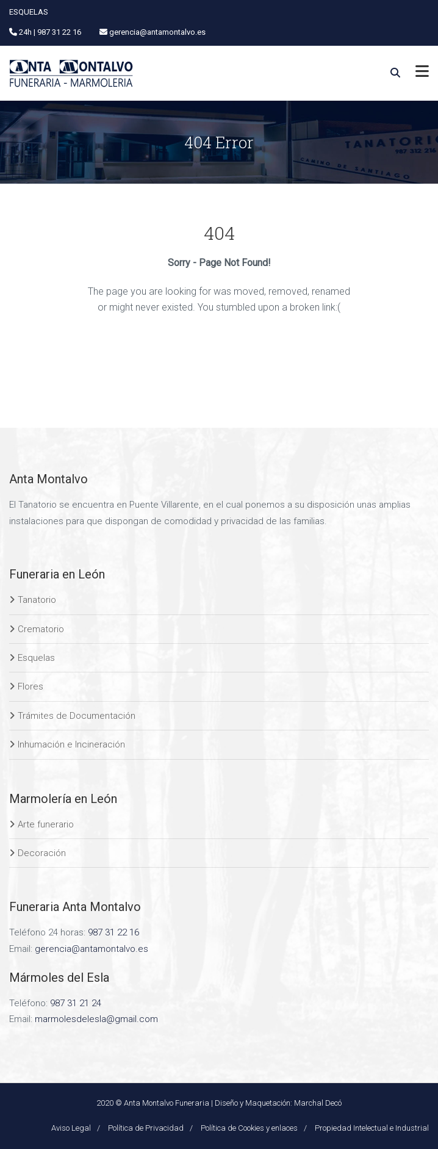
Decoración (42, 853)
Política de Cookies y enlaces (249, 1128)
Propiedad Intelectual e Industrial (372, 1128)
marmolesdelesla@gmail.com (96, 1019)
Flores (30, 686)
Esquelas (36, 657)
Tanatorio (37, 599)
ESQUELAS (28, 11)
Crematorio (41, 629)
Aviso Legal (71, 1128)
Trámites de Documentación (76, 715)
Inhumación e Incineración (71, 744)
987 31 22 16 (113, 932)
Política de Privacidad (146, 1128)
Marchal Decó (318, 1103)
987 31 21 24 (75, 1003)
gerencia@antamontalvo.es (91, 948)
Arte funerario (46, 824)
